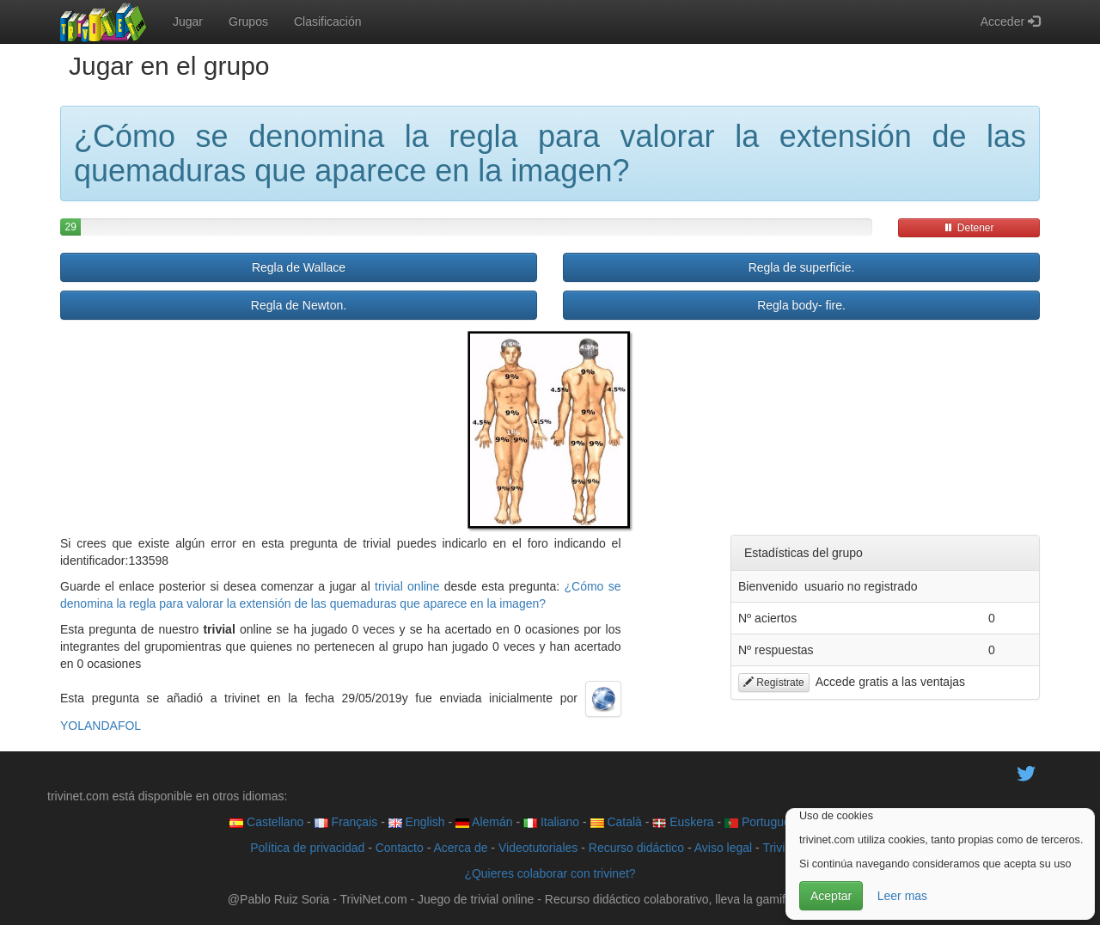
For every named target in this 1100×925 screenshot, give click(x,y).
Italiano (551, 822)
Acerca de (460, 848)
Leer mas (902, 896)
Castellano (266, 822)
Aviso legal (723, 848)
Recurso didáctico (636, 848)
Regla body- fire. (801, 305)
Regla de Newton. (298, 305)
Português (760, 822)
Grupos (248, 21)
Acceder (1010, 21)
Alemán (484, 822)
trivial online (407, 586)
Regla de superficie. (802, 267)
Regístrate (773, 683)
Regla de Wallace (298, 267)
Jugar (188, 21)
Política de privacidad (307, 848)
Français (346, 822)
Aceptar (831, 896)
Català (616, 822)
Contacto (400, 848)
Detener (968, 228)
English (416, 822)
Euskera (682, 822)
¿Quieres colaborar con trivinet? (549, 873)
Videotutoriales (538, 848)
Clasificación (328, 21)
